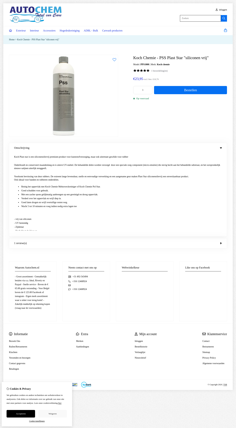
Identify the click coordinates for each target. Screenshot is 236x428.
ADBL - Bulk (91, 30)
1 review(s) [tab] (118, 159)
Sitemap (206, 268)
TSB (225, 301)
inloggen (221, 10)
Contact (206, 257)
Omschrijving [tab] (118, 147)
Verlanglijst (140, 268)
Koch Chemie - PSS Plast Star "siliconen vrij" (38, 39)
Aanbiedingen (82, 263)
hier (59, 403)
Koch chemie (163, 64)
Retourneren (208, 263)
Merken (79, 257)
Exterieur (21, 30)
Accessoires (49, 30)
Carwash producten (112, 30)
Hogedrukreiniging (70, 30)
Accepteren (21, 413)
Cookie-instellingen (37, 421)
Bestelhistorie (141, 263)
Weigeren (53, 413)
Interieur (34, 30)
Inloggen (139, 257)
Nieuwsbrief (140, 274)
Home (12, 39)
